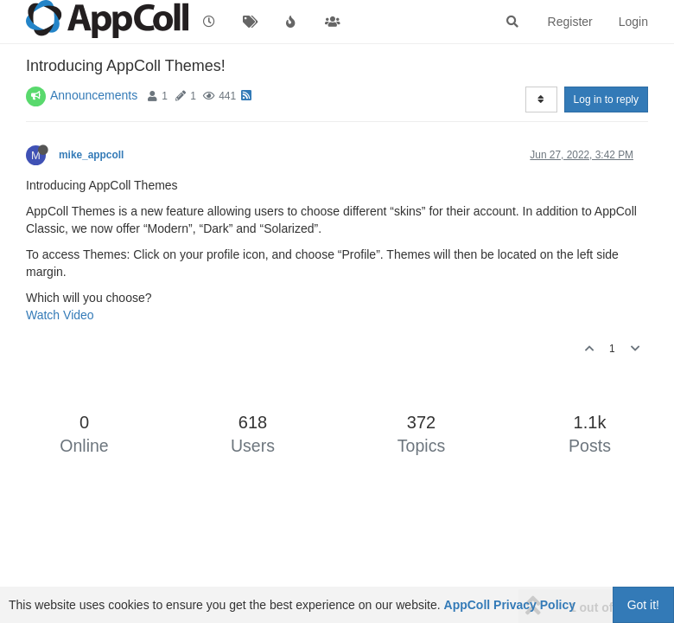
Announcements (93, 95)
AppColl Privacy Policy (510, 605)
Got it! (643, 605)
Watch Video (60, 315)
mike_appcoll (91, 155)
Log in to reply (606, 99)
